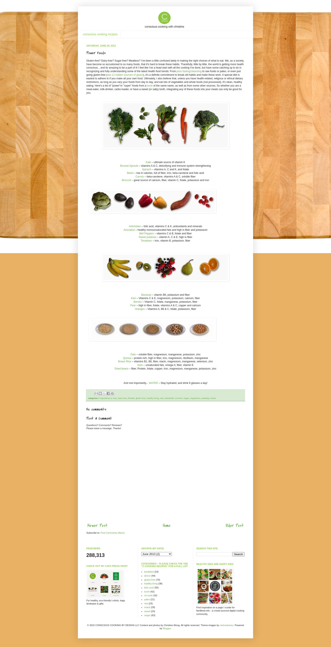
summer (178, 398)
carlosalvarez (226, 625)
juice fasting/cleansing (189, 71)
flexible (131, 398)
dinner (147, 575)
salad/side (169, 398)
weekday (205, 398)
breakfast (149, 571)
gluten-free (141, 398)
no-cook (148, 595)
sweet (147, 611)
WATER (153, 383)
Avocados (129, 229)
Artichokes (135, 226)
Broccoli (126, 180)
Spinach (146, 169)
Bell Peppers (146, 233)
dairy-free (122, 398)
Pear (133, 305)
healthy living (153, 398)
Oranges (140, 309)
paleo (147, 599)
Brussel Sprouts (129, 165)
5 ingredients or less (107, 398)
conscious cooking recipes (100, 34)
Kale (148, 162)
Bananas (146, 294)
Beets (130, 173)
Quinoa (127, 358)
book (149, 85)
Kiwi (133, 298)
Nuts (140, 365)
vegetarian (195, 398)
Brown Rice (124, 361)
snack (147, 607)
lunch (147, 591)
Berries (138, 301)
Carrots (140, 176)
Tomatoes (146, 240)
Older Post (235, 525)
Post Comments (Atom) (112, 533)
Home (167, 525)
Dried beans (121, 368)
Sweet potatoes (147, 237)
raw (161, 398)
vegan (186, 398)
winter (213, 398)
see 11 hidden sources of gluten (125, 74)
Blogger (167, 628)
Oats (133, 354)
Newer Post (97, 525)
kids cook (149, 587)
